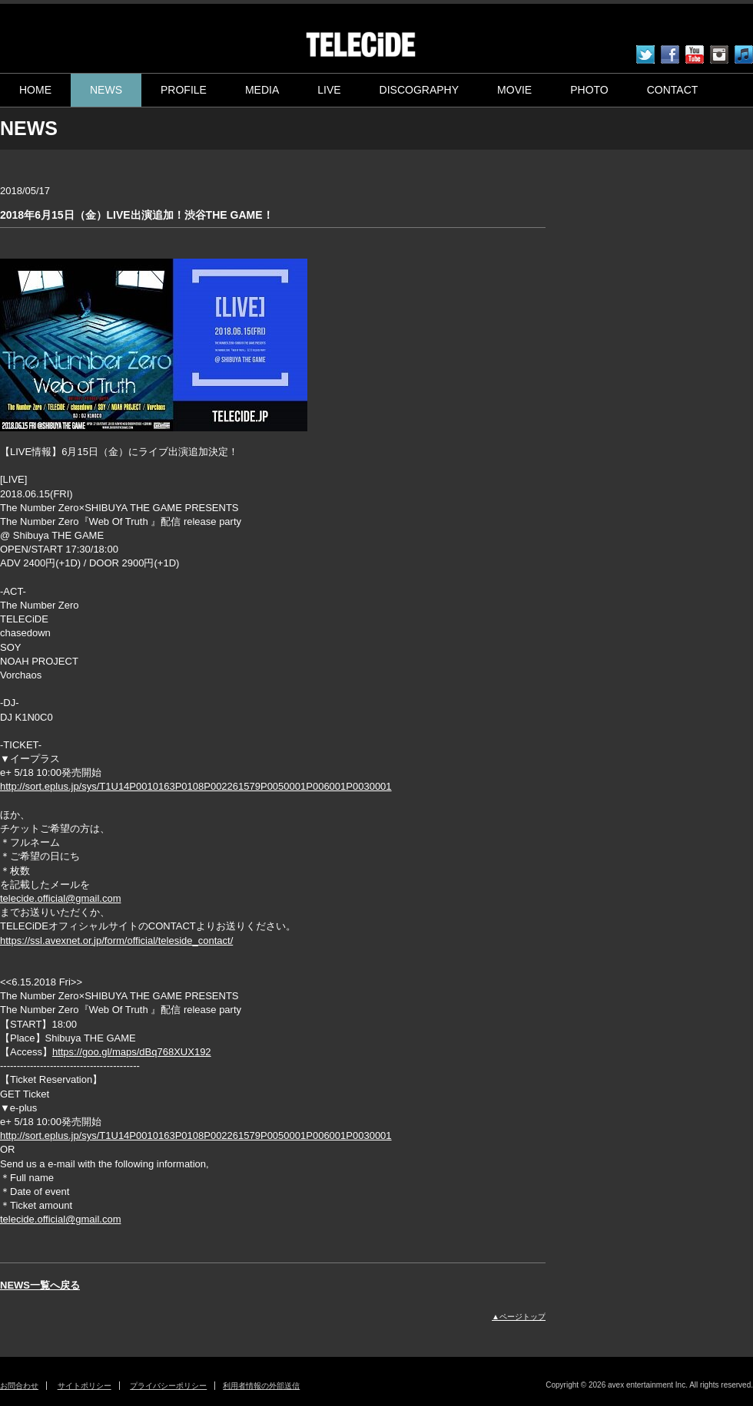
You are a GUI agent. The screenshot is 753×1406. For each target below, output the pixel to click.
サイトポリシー (84, 1385)
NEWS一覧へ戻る (40, 1285)
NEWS (106, 90)
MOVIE (514, 90)
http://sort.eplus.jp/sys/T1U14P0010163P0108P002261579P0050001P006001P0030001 (196, 786)
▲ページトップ (519, 1316)
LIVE (328, 90)
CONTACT (672, 90)
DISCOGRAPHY (419, 90)
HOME (35, 90)
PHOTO (589, 90)
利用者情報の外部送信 (261, 1385)
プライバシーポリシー (168, 1385)
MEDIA (262, 90)
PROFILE (184, 90)
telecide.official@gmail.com (60, 898)
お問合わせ (19, 1385)
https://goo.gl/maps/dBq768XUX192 (131, 1052)
